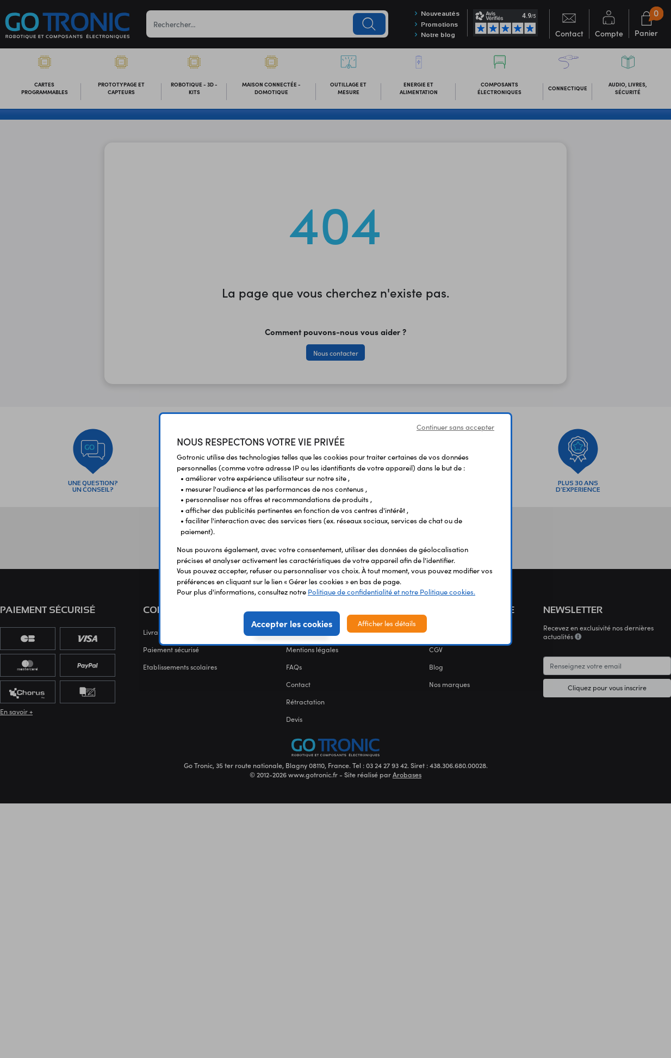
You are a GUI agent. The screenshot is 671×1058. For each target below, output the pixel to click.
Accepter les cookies (291, 623)
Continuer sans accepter (455, 427)
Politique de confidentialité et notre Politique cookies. (391, 592)
